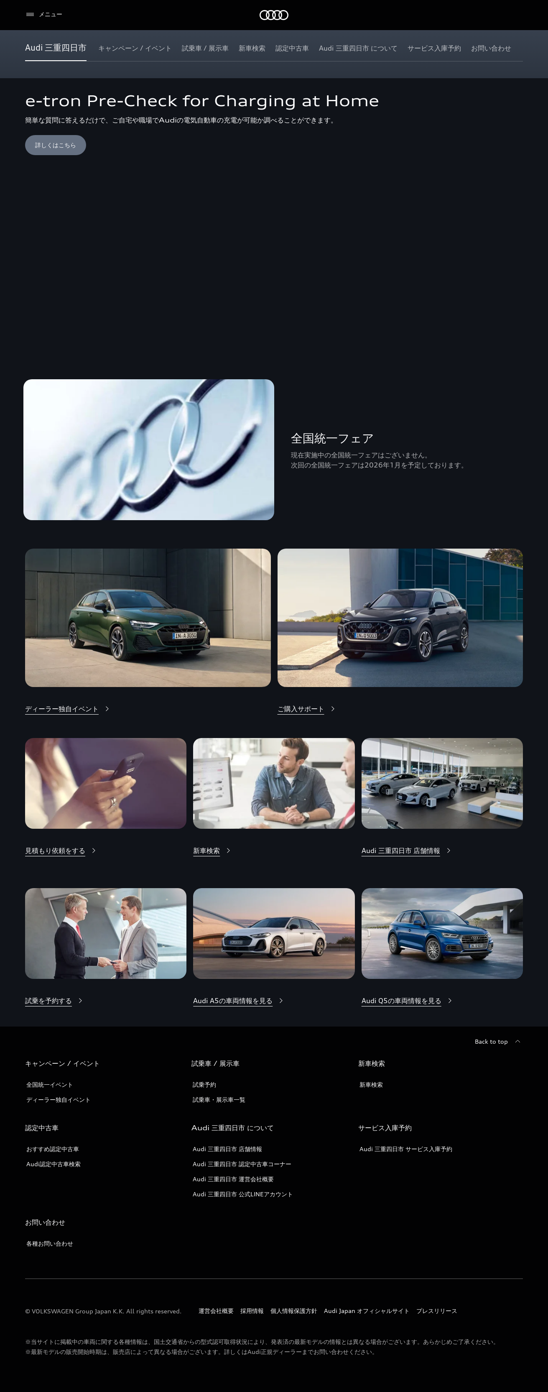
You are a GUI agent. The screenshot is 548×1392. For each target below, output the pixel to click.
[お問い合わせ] (491, 48)
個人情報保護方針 (293, 1310)
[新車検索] (252, 48)
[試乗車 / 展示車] (205, 48)
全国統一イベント (49, 1084)
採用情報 (252, 1310)
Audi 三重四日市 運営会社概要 (233, 1179)
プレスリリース (436, 1310)
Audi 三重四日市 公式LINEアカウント (243, 1194)
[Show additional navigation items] (516, 47)
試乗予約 (204, 1084)
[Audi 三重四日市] (56, 48)
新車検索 (371, 1084)
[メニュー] (43, 14)
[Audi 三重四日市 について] (358, 48)
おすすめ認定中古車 (52, 1148)
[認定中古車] (292, 48)
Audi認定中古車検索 (53, 1163)
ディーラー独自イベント (58, 1099)
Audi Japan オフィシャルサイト (367, 1310)
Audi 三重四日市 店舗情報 (227, 1148)
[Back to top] (499, 1042)
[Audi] (274, 15)
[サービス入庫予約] (434, 48)
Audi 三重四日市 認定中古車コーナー (242, 1163)
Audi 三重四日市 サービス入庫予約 (405, 1148)
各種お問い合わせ (49, 1243)
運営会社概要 (216, 1310)
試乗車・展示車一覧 (219, 1099)
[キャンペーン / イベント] (135, 48)
